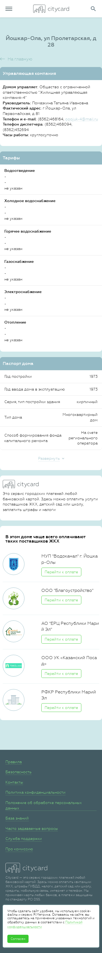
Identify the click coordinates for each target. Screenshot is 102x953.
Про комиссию (19, 849)
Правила (13, 762)
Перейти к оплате (61, 572)
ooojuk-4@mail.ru (81, 119)
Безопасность (18, 772)
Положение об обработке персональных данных (43, 805)
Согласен (18, 939)
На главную (20, 59)
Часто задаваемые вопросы (31, 828)
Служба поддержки (23, 838)
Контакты (14, 782)
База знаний (17, 818)
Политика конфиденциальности (35, 792)
